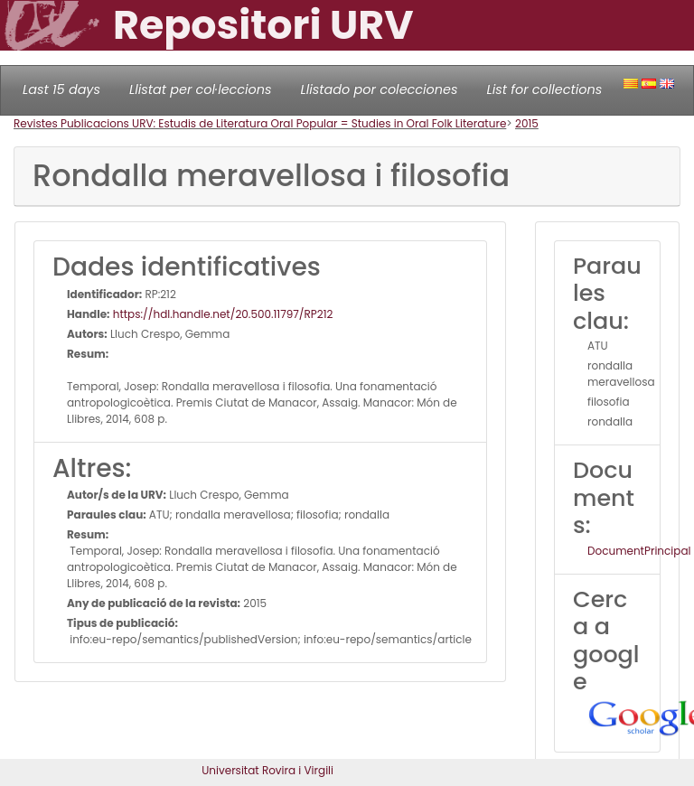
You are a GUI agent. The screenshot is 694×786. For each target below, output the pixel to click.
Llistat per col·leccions (200, 89)
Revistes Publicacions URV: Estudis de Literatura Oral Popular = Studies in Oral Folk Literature (260, 123)
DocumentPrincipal (638, 550)
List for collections (544, 89)
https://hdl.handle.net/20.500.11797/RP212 (221, 314)
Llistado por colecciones (379, 89)
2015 (527, 123)
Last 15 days (61, 89)
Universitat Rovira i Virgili (267, 770)
